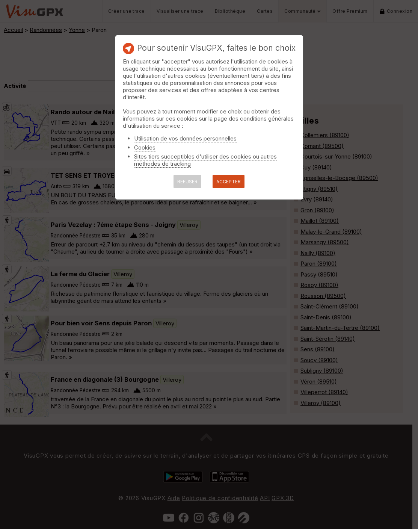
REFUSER (187, 181)
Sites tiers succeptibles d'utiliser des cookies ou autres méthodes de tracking (205, 160)
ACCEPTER (228, 181)
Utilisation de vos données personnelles (185, 138)
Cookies (144, 147)
